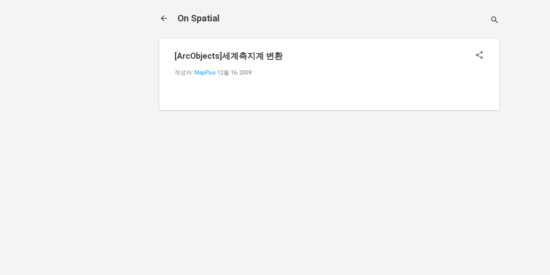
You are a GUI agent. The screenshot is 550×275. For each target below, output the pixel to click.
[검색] (494, 20)
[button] (479, 55)
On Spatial (199, 18)
